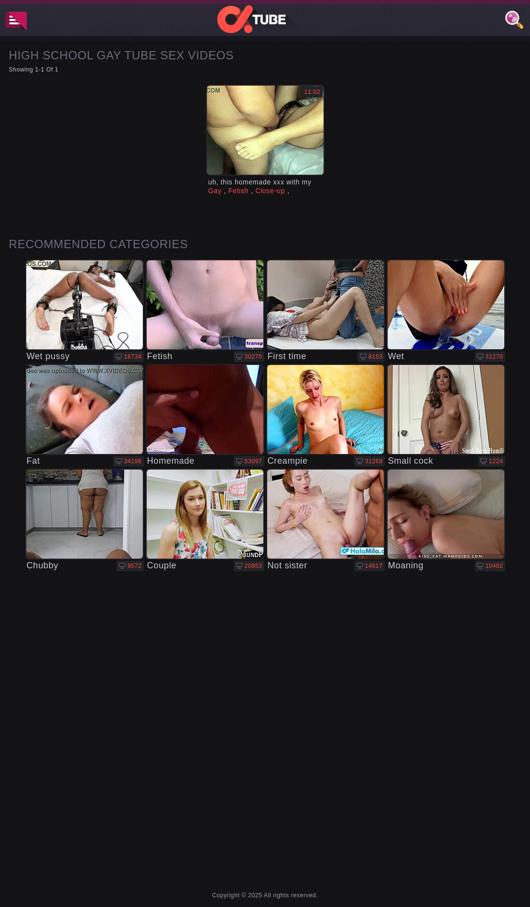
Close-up (270, 191)
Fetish (238, 191)
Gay (215, 191)
